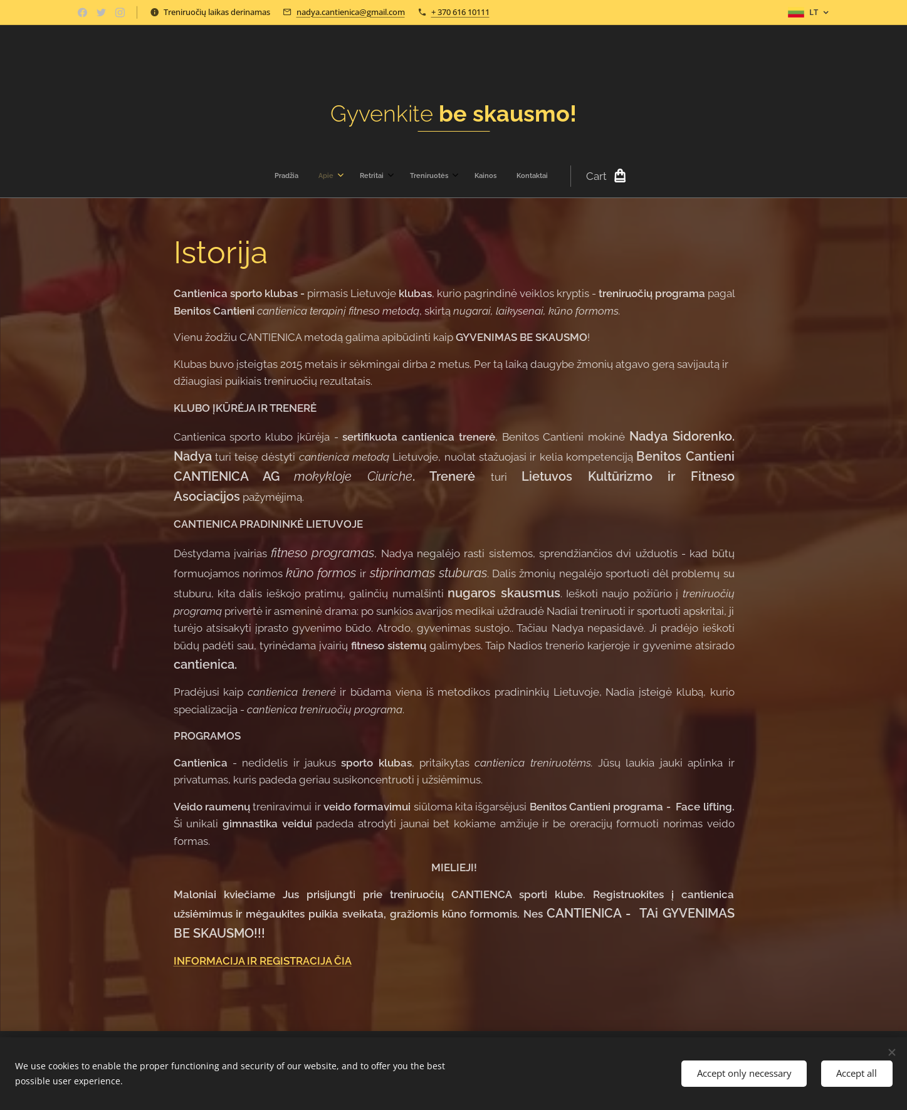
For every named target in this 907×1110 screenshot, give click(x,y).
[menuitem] (357, 176)
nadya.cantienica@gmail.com (350, 12)
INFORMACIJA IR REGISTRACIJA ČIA (262, 961)
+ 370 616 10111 (460, 12)
